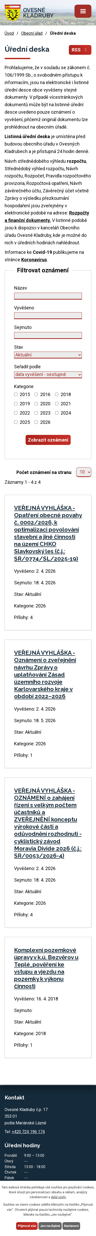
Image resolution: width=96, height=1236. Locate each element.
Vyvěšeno (24, 307)
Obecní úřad (31, 33)
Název (20, 288)
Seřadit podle (27, 366)
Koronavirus (34, 259)
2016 (45, 394)
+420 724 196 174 (28, 1131)
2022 (25, 413)
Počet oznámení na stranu (43, 472)
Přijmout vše (27, 1226)
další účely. (58, 1197)
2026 (45, 422)
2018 (66, 394)
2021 (66, 403)
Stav (18, 347)
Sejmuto (22, 327)
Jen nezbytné (50, 1226)
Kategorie (24, 386)
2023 (45, 413)
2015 (25, 394)
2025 (25, 422)
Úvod (9, 33)
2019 (25, 403)
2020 (45, 403)
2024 (66, 413)
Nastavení (71, 1226)
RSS (80, 49)
